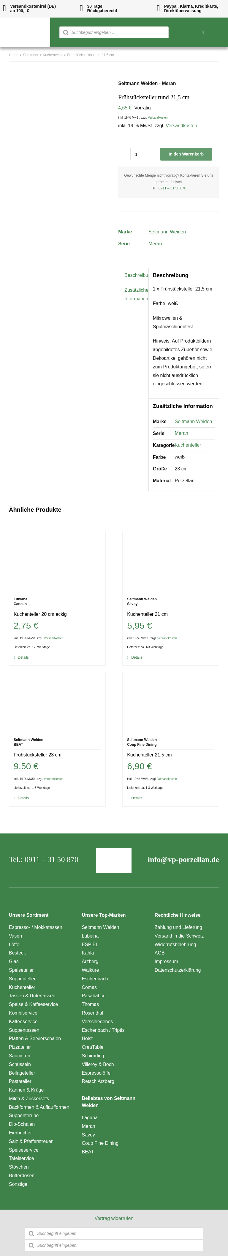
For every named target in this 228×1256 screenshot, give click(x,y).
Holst (87, 1038)
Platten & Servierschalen (35, 1038)
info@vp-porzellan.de (183, 859)
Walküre (90, 970)
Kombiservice (23, 1012)
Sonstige (18, 1184)
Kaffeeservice (23, 1021)
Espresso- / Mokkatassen (35, 927)
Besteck (17, 952)
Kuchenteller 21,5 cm (149, 754)
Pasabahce (93, 995)
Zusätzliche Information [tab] (134, 294)
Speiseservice (24, 1150)
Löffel (14, 944)
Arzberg (90, 961)
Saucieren (19, 1055)
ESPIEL (90, 944)
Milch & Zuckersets (29, 1098)
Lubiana (90, 935)
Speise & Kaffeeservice (33, 1004)
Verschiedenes (97, 1021)
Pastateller (20, 1081)
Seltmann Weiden (167, 231)
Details (23, 657)
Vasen (15, 935)
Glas (14, 961)
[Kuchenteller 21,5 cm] (171, 701)
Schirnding (93, 1055)
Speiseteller (21, 970)
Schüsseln (20, 1064)
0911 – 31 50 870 (172, 188)
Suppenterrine (24, 1115)
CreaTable (92, 1047)
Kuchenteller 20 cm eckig (40, 614)
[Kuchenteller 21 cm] (171, 561)
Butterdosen (21, 1175)
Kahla (88, 952)
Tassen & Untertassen (32, 995)
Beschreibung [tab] (134, 275)
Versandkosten (157, 117)
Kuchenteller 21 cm (147, 614)
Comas (89, 987)
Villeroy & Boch (98, 1064)
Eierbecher (20, 1132)
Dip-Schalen (22, 1124)
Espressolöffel (96, 1073)
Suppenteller (22, 978)
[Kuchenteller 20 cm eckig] (57, 561)
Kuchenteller (188, 445)
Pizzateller (20, 1047)
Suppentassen (24, 1030)
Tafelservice (21, 1158)
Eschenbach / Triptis (103, 1030)
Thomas (90, 1004)
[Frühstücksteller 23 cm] (57, 701)
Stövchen (19, 1166)
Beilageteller (22, 1073)
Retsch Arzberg (98, 1081)
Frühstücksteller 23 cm (37, 754)
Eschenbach (95, 978)
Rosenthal (92, 1012)
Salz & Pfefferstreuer (31, 1141)
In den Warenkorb (186, 154)
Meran (155, 243)
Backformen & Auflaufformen (39, 1107)
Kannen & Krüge (26, 1089)
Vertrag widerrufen (114, 1218)
